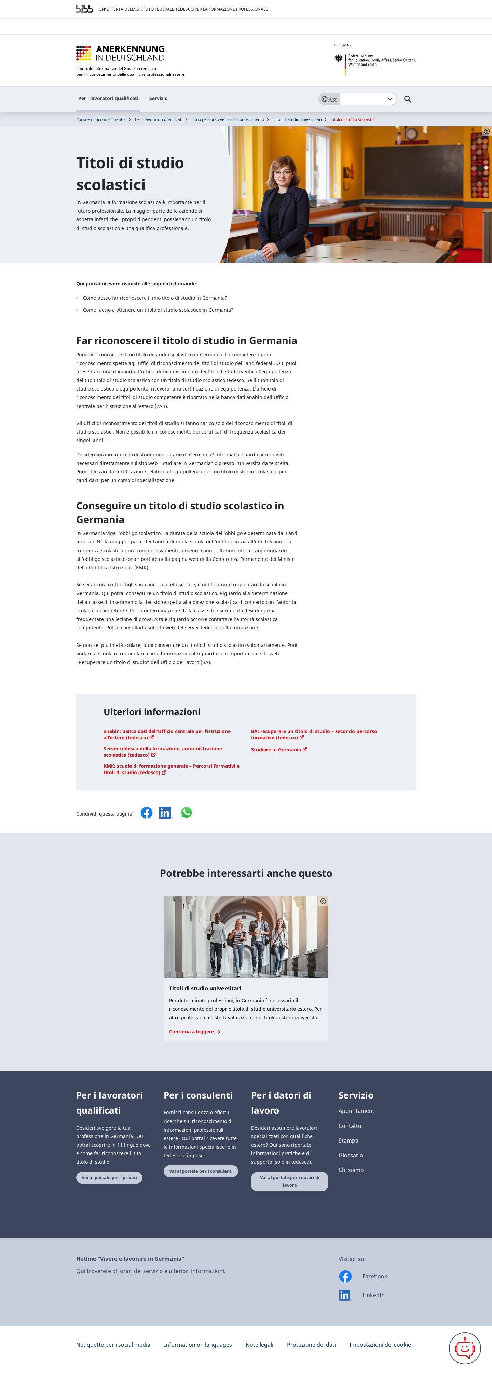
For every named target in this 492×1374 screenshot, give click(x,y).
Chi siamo (351, 1170)
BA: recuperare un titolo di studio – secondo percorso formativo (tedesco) (314, 734)
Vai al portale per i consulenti (201, 1171)
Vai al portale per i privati (109, 1177)
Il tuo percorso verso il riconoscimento (227, 119)
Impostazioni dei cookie (380, 1344)
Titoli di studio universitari (297, 119)
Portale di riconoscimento (100, 119)
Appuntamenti (357, 1111)
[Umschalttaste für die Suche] (407, 102)
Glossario (351, 1155)
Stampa (348, 1140)
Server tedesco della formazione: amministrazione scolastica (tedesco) (163, 751)
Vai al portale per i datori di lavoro (289, 1181)
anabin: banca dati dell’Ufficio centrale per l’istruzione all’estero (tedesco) (167, 734)
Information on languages (198, 1344)
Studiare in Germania (279, 749)
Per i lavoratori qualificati (108, 98)
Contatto (350, 1126)
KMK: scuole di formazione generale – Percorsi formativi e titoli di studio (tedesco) (172, 769)
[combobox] (368, 99)
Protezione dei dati (311, 1344)
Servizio (158, 98)
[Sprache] (328, 99)
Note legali (259, 1344)
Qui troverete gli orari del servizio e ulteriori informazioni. (151, 1271)
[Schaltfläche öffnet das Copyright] (323, 901)
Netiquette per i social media (113, 1344)
